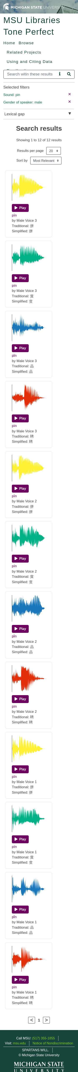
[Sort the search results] (46, 161)
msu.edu (19, 1043)
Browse (26, 43)
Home (9, 43)
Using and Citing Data (29, 61)
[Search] (30, 74)
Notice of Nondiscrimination (53, 1043)
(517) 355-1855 (43, 1038)
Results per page (30, 151)
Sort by (22, 160)
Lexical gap (14, 114)
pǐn (14, 356)
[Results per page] (53, 151)
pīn (14, 215)
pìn (14, 426)
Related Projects (24, 52)
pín (14, 286)
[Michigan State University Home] (34, 7)
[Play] (20, 208)
